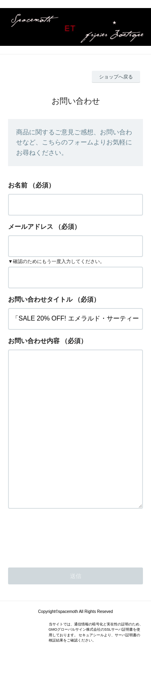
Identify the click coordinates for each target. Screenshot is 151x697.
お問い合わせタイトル (40, 299)
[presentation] (69, 568)
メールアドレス (30, 226)
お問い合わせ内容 (34, 340)
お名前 (17, 185)
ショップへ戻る (116, 77)
